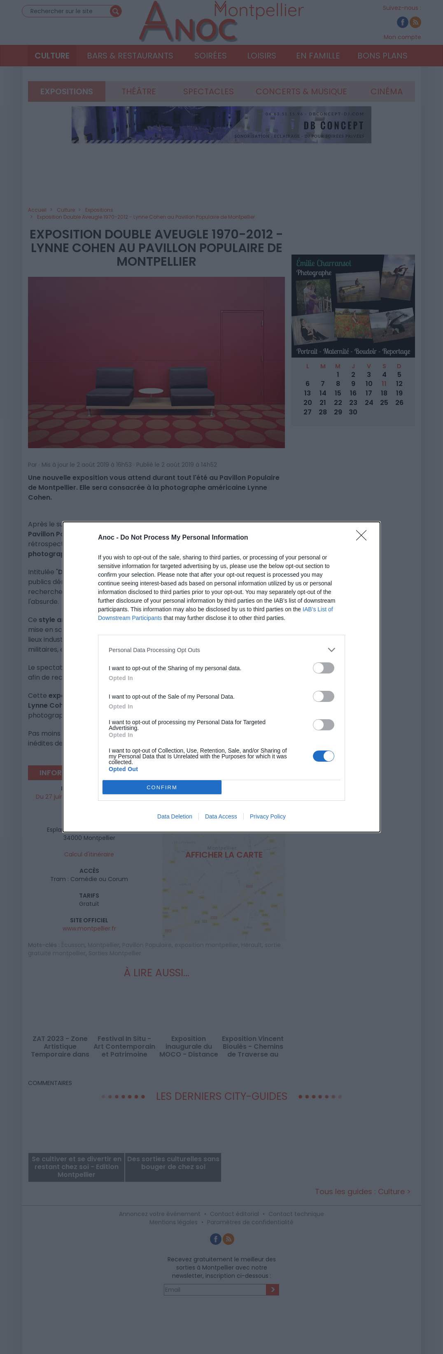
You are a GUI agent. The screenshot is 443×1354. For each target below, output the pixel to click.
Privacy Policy (268, 816)
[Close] (364, 538)
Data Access (221, 816)
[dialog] (221, 677)
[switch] (323, 667)
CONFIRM (162, 787)
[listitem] (221, 649)
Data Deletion (174, 816)
